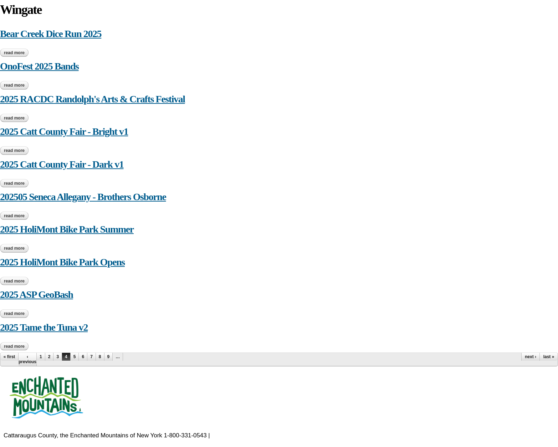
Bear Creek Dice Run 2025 (50, 33)
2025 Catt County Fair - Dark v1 (62, 164)
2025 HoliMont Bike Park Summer (67, 229)
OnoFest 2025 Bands (39, 66)
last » (548, 356)
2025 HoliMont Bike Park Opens (62, 262)
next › (530, 356)
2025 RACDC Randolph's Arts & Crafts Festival (92, 99)
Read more (16, 52)
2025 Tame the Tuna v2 (44, 327)
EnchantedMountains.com (246, 435)
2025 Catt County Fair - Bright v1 (64, 131)
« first (9, 356)
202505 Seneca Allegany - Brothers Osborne (83, 196)
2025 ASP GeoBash (36, 294)
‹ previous (27, 359)
